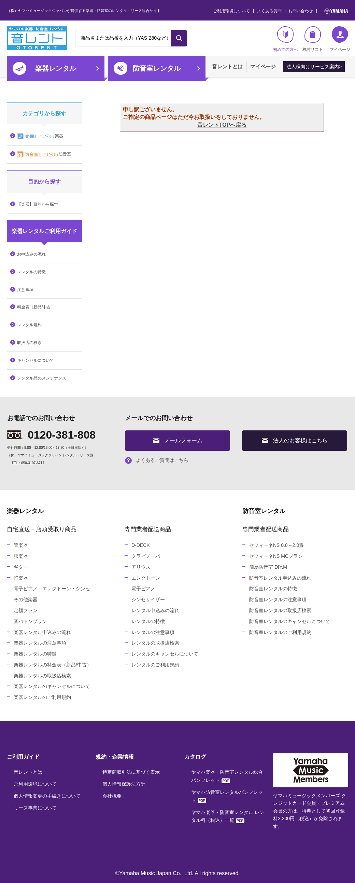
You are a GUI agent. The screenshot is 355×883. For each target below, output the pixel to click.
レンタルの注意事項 (152, 632)
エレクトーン (145, 578)
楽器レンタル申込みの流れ (42, 632)
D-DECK (140, 545)
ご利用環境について (231, 11)
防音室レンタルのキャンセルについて (289, 621)
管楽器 (21, 545)
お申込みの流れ (31, 254)
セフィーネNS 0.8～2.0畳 (276, 545)
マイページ (263, 66)
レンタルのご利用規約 (155, 664)
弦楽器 (21, 556)
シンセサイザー (148, 599)
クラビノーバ (145, 556)
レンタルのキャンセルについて (164, 654)
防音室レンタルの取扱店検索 (280, 610)
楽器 (40, 136)
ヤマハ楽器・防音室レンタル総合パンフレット (227, 776)
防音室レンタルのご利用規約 (280, 632)
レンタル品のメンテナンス (41, 378)
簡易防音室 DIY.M (268, 567)
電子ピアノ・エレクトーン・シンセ (52, 588)
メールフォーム (177, 440)
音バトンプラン (30, 621)
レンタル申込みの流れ (155, 610)
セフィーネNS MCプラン (276, 556)
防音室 (44, 154)
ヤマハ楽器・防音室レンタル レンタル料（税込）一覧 (227, 816)
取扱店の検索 (29, 342)
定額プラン (26, 610)
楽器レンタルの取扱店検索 (42, 675)
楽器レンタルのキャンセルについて (52, 686)
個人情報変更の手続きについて (47, 796)
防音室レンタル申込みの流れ (280, 578)
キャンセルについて (35, 360)
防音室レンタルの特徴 (273, 588)
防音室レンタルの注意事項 (278, 599)
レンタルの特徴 (31, 272)
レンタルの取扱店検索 (155, 643)
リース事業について (35, 808)
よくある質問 (269, 11)
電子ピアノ (143, 588)
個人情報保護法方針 (123, 784)
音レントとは (227, 66)
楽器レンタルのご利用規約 (42, 697)
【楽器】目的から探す (37, 204)
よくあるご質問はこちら (156, 460)
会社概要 (112, 796)
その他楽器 (26, 599)
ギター (21, 567)
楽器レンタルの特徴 (35, 654)
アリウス (141, 567)
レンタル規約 (29, 324)
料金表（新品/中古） (36, 307)
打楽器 (21, 578)
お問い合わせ (300, 11)
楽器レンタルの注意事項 (40, 643)
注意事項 (25, 289)
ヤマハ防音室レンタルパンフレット (227, 796)
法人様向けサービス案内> (314, 66)
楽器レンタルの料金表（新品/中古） (52, 664)
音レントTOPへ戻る (222, 125)
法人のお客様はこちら (295, 440)
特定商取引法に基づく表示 (131, 772)
